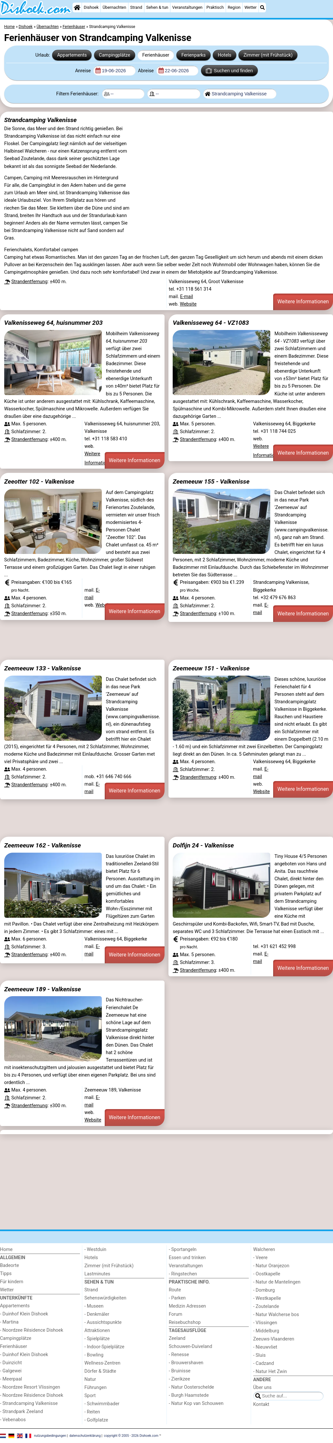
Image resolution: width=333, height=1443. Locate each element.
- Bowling (94, 1355)
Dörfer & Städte (100, 1371)
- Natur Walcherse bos (276, 1314)
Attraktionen (97, 1330)
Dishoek (91, 7)
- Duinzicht (11, 1363)
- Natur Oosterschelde (191, 1387)
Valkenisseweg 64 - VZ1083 (211, 322)
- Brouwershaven (186, 1363)
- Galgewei (10, 1371)
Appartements (72, 55)
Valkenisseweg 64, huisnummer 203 (53, 322)
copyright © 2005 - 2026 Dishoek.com (131, 1435)
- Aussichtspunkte (103, 1322)
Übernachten (114, 7)
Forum (175, 1314)
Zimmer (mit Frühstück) (268, 55)
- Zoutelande (266, 1306)
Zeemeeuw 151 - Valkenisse (211, 668)
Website (188, 304)
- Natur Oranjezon (271, 1266)
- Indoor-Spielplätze (105, 1347)
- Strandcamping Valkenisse (29, 1403)
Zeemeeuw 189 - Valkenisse (42, 989)
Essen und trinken (187, 1257)
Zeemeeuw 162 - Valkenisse (42, 845)
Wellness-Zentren (103, 1363)
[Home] (77, 7)
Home (6, 1249)
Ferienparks (193, 55)
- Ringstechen (183, 1274)
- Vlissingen (265, 1323)
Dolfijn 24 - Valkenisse (203, 845)
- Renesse (179, 1354)
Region (234, 7)
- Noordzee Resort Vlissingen (30, 1387)
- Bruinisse (180, 1371)
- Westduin (95, 1249)
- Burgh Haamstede (189, 1395)
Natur (90, 1379)
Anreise (83, 71)
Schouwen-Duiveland (190, 1346)
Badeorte (9, 1265)
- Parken (177, 1298)
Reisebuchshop (185, 1322)
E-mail (186, 296)
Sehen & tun (157, 7)
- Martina (9, 1322)
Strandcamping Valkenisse (40, 120)
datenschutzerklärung (84, 1435)
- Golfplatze (96, 1420)
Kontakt (261, 1404)
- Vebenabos (13, 1419)
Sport (90, 1395)
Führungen (96, 1387)
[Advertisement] (166, 640)
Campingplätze (114, 55)
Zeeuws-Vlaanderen (273, 1339)
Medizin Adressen (187, 1306)
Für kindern (11, 1282)
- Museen (94, 1306)
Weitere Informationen (303, 301)
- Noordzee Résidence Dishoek (31, 1330)
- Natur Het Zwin (270, 1371)
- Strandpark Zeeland (21, 1411)
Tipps (6, 1273)
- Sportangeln (182, 1249)
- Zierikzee (179, 1379)
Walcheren (264, 1249)
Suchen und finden (229, 71)
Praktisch (215, 7)
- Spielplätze (97, 1338)
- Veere (260, 1257)
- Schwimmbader (102, 1404)
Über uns (262, 1387)
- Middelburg (266, 1331)
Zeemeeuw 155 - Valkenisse (211, 481)
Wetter (251, 7)
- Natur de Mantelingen (276, 1282)
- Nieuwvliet (265, 1347)
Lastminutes (97, 1274)
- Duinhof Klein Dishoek (24, 1314)
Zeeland (177, 1338)
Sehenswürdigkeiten (106, 1298)
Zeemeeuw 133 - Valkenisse (42, 668)
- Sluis (259, 1355)
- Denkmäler (97, 1314)
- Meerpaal (11, 1379)
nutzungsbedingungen (50, 1435)
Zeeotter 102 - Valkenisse (39, 481)
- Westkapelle (267, 1298)
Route (175, 1290)
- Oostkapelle (266, 1274)
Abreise (146, 71)
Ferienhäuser (155, 55)
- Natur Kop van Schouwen (196, 1403)
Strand (136, 7)
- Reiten (92, 1412)
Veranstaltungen (187, 7)
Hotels (225, 55)
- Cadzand (263, 1363)
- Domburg (264, 1290)
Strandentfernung (29, 281)
